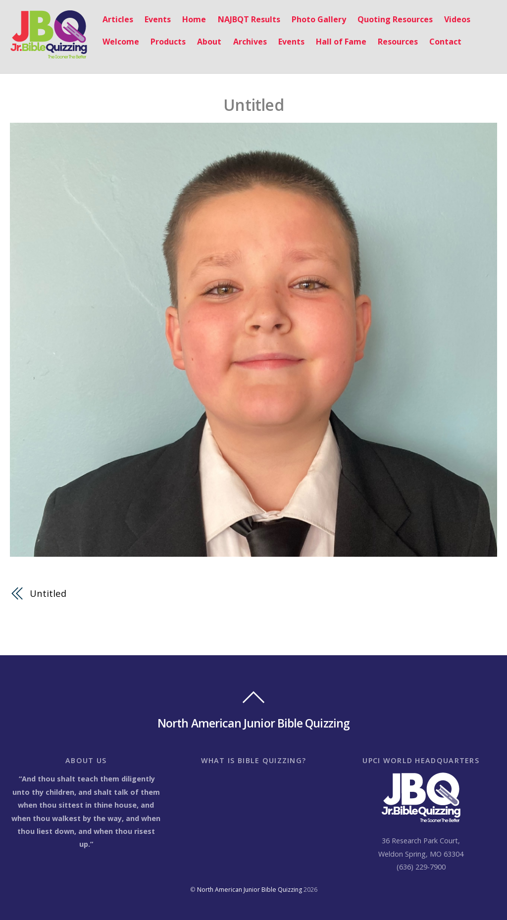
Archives (250, 41)
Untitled (253, 104)
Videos (457, 19)
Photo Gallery (319, 19)
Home (194, 19)
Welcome (120, 41)
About (209, 41)
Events (158, 19)
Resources (398, 41)
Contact (445, 41)
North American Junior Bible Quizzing (249, 889)
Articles (117, 19)
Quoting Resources (395, 19)
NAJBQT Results (249, 19)
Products (168, 41)
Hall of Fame (341, 41)
